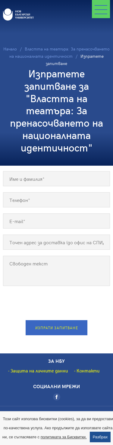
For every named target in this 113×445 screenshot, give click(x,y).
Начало (10, 49)
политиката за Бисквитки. (64, 437)
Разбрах (100, 437)
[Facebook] (56, 397)
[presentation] (56, 304)
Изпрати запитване (56, 327)
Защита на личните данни (39, 371)
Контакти (88, 371)
